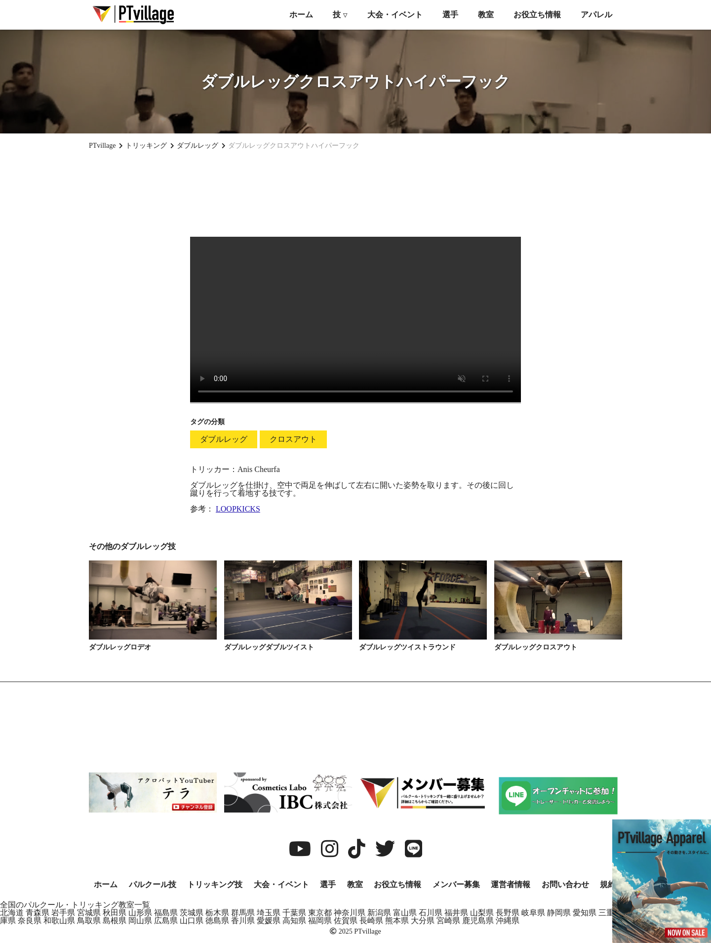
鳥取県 (89, 920)
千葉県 (294, 912)
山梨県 (482, 912)
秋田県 (114, 912)
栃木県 (217, 912)
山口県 (191, 920)
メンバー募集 (456, 884)
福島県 (166, 912)
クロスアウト (293, 439)
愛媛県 (268, 920)
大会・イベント (395, 14)
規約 (608, 884)
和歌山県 (59, 920)
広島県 (166, 920)
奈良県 (29, 920)
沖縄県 (507, 920)
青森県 (37, 912)
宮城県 (89, 912)
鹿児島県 (478, 920)
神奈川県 (349, 912)
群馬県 (243, 912)
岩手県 (63, 912)
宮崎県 (448, 920)
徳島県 (217, 920)
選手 (450, 14)
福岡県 (320, 920)
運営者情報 (510, 884)
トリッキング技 (214, 884)
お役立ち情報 (537, 14)
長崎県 (371, 920)
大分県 (422, 920)
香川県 (243, 920)
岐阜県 (533, 912)
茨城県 (191, 912)
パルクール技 (152, 884)
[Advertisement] (355, 193)
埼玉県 (268, 912)
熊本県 (397, 920)
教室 (486, 14)
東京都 (320, 912)
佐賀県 (345, 920)
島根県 (114, 920)
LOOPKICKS (238, 509)
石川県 (430, 912)
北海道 (12, 912)
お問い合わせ (565, 884)
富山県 (405, 912)
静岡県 (559, 912)
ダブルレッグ (223, 439)
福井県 (456, 912)
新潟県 (379, 912)
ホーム (301, 14)
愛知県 (584, 912)
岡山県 (140, 920)
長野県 (507, 912)
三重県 (610, 912)
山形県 (140, 912)
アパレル (596, 14)
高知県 (294, 920)
